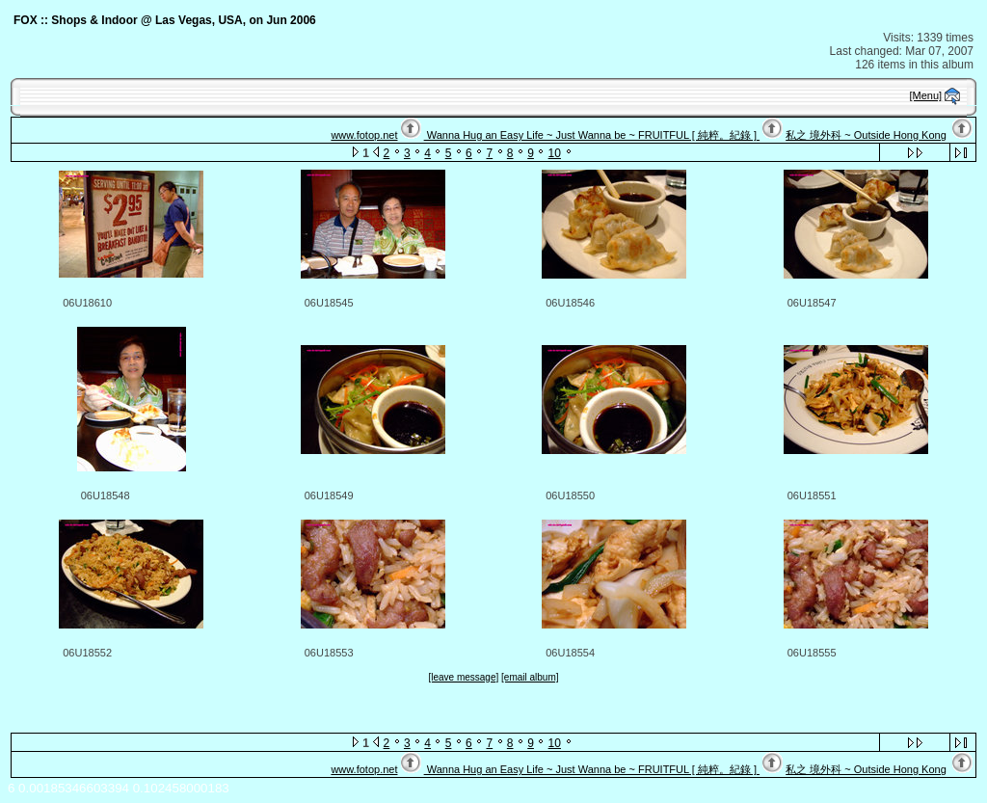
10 (554, 153)
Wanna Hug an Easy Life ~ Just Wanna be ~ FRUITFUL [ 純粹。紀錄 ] (592, 135)
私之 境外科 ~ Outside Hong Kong (866, 135)
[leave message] (463, 677)
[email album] (529, 677)
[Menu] (926, 95)
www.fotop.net (364, 135)
